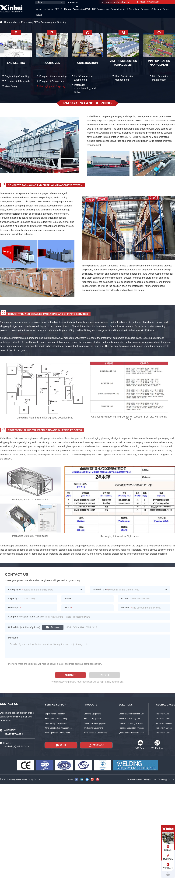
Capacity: (13, 598)
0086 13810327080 (148, 2)
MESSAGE (96, 745)
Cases (166, 9)
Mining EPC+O (55, 9)
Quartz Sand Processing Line (131, 733)
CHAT (61, 745)
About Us (41, 9)
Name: (69, 598)
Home (7, 22)
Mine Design (11, 86)
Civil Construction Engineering (83, 78)
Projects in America (164, 723)
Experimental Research (17, 81)
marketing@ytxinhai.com (116, 2)
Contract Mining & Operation (125, 9)
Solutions (156, 9)
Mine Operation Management (160, 78)
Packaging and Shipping (53, 22)
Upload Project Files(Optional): (24, 627)
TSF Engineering (100, 9)
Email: (68, 607)
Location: (126, 607)
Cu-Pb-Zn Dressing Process (131, 723)
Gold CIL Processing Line (129, 718)
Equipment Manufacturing (53, 76)
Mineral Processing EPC (77, 9)
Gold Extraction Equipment (95, 723)
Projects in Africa (163, 718)
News (39, 15)
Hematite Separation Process (131, 728)
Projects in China (163, 733)
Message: (13, 637)
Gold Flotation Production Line (131, 714)
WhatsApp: (14, 607)
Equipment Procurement (52, 81)
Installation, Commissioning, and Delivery (85, 88)
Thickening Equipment (93, 728)
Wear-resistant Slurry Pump (95, 733)
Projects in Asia (162, 714)
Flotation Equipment (92, 718)
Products (145, 9)
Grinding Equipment (92, 714)
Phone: (125, 598)
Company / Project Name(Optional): (27, 616)
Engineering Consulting (17, 76)
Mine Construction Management (124, 78)
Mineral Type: (100, 589)
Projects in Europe (164, 728)
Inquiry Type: (15, 589)
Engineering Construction (55, 723)
